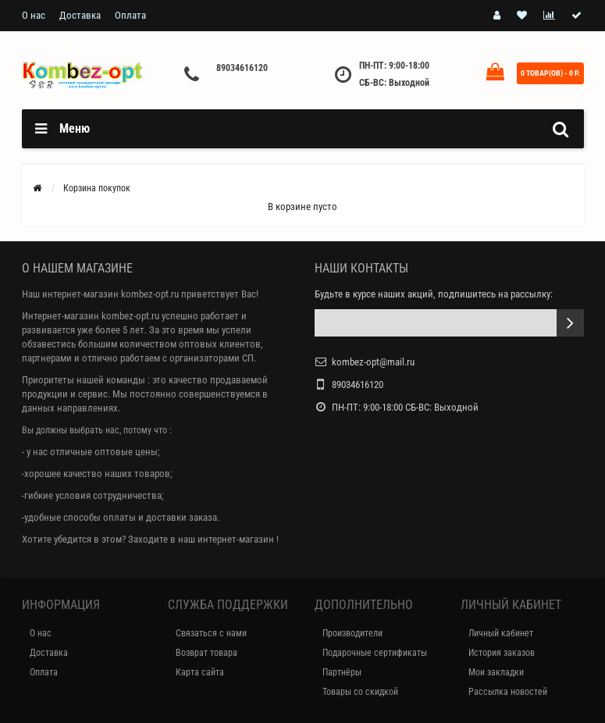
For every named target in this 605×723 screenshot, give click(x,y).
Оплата (130, 15)
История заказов (501, 652)
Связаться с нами (211, 633)
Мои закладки (496, 672)
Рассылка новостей (507, 691)
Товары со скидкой (360, 691)
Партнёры (341, 672)
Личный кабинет (500, 633)
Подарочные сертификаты (374, 652)
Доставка (80, 15)
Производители (352, 633)
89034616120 (242, 67)
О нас (33, 15)
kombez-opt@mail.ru (373, 362)
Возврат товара (206, 652)
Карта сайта (200, 672)
